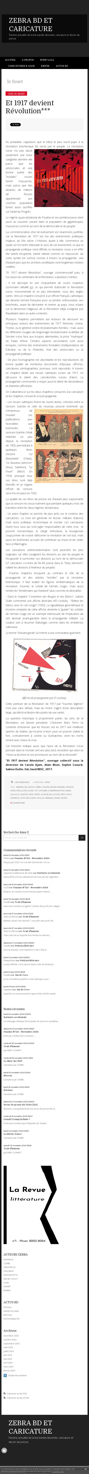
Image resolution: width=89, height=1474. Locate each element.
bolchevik (31, 798)
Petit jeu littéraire (24, 946)
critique (69, 787)
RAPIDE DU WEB (11, 1311)
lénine (57, 798)
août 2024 (8, 1347)
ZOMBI (7, 1263)
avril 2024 (8, 1362)
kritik (13, 790)
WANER (7, 1286)
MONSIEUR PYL (11, 1275)
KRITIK (47, 782)
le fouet (56, 794)
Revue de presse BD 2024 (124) (21, 1104)
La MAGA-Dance (13, 1134)
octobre (43, 790)
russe (30, 790)
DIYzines (8, 1307)
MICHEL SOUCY (11, 1278)
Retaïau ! (8, 1090)
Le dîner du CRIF (13, 1061)
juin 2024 (8, 1355)
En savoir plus (58, 1471)
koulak (40, 798)
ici (31, 287)
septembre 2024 (11, 1343)
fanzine (45, 787)
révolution (22, 790)
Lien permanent (19, 782)
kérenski (49, 798)
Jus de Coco (21, 975)
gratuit (31, 787)
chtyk (22, 798)
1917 (36, 790)
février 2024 (9, 1370)
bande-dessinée (57, 787)
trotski (64, 798)
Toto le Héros (11, 916)
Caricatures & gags (21, 66)
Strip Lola (47, 60)
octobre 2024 (10, 1339)
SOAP (6, 1282)
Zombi (7, 902)
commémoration (56, 790)
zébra (38, 787)
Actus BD (62, 66)
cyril (6, 887)
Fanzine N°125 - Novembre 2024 (32, 858)
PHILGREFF (9, 1271)
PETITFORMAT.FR (11, 1319)
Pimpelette (10, 960)
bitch (63, 794)
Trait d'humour (23, 902)
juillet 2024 (9, 1351)
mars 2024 (8, 1366)
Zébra (7, 858)
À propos (28, 60)
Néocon (8, 1075)
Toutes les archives (17, 1375)
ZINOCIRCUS (10, 1267)
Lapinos (8, 989)
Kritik (45, 66)
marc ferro (34, 794)
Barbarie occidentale (48, 873)
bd (25, 787)
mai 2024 (8, 1359)
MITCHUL (8, 1315)
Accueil (10, 60)
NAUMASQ (8, 1259)
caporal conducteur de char (18, 873)
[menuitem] (12, 60)
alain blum (46, 794)
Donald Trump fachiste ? (17, 1119)
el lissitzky (23, 794)
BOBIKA (7, 1290)
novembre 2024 (11, 1336)
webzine (20, 787)
